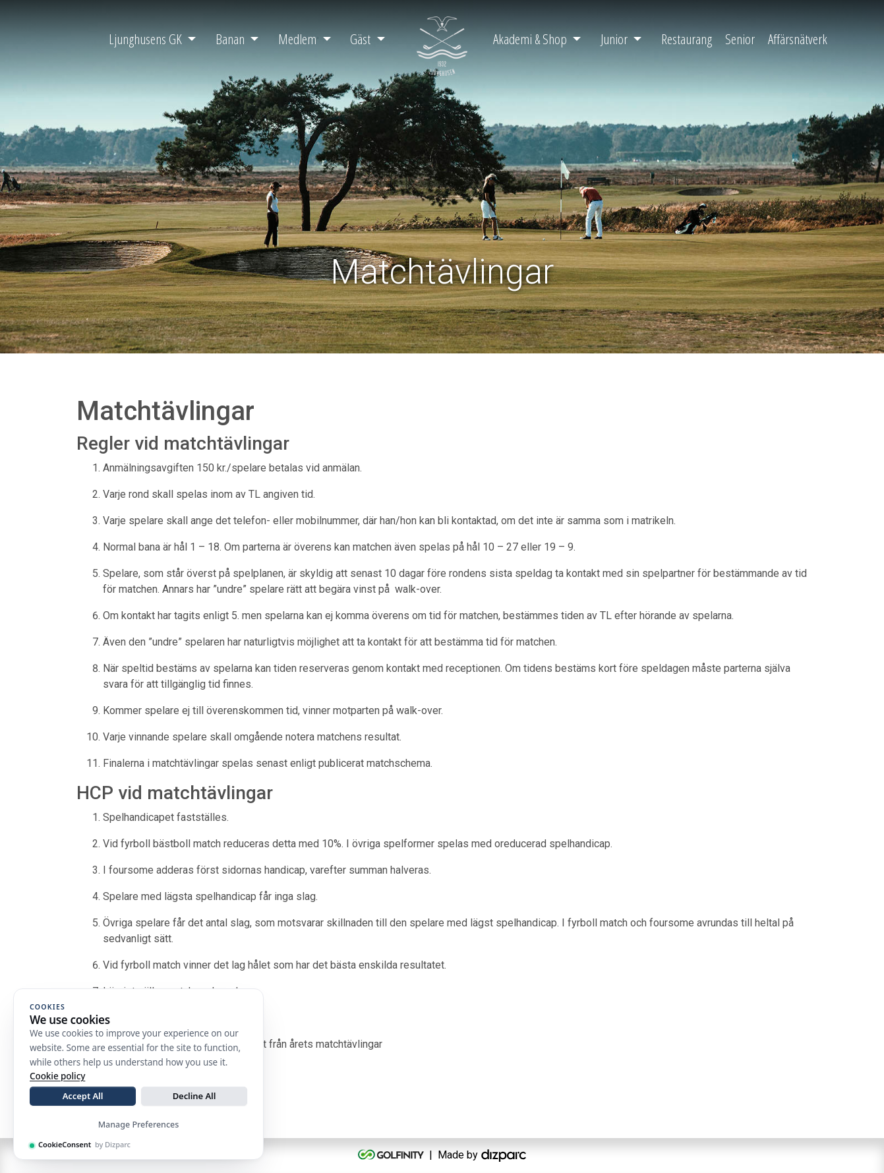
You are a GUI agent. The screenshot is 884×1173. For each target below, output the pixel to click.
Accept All (83, 1096)
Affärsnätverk (797, 39)
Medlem (297, 39)
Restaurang (686, 39)
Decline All (194, 1096)
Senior (740, 39)
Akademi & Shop (530, 39)
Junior (614, 39)
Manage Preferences (138, 1124)
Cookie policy (57, 1076)
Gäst (360, 39)
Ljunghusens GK (145, 39)
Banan (230, 39)
